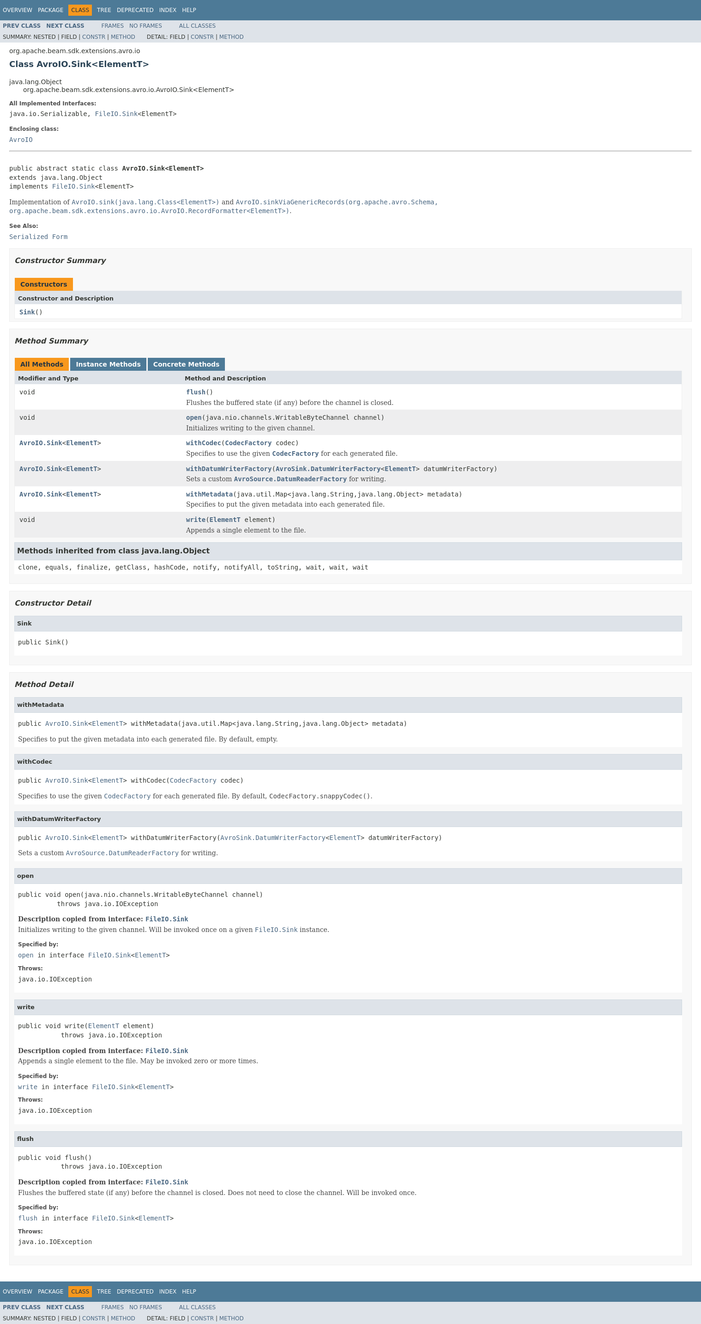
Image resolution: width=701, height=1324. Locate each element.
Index (168, 10)
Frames (113, 26)
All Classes (197, 26)
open (194, 417)
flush (195, 392)
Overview (17, 10)
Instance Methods (108, 364)
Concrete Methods (186, 364)
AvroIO (21, 139)
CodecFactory (248, 443)
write (195, 519)
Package (50, 10)
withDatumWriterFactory (229, 468)
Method (123, 37)
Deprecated (135, 10)
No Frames (145, 26)
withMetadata (209, 494)
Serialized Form (38, 236)
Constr (93, 37)
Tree (104, 10)
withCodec (203, 443)
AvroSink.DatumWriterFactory (328, 468)
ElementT (81, 443)
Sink (27, 312)
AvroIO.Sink (40, 443)
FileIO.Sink (116, 113)
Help (189, 10)
